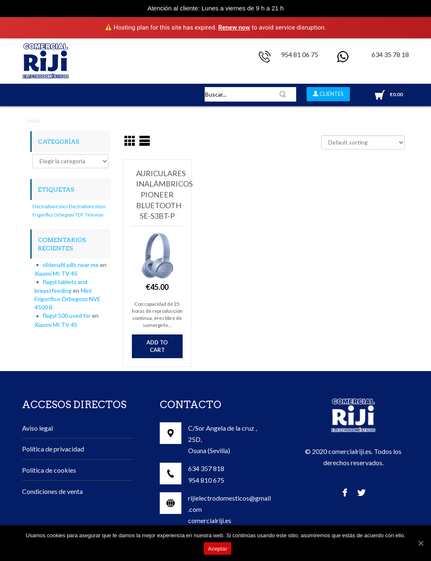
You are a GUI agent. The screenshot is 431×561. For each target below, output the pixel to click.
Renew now (234, 27)
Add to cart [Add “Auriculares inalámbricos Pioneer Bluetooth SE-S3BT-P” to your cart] (157, 346)
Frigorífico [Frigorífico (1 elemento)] (42, 214)
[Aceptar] (420, 543)
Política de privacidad (53, 449)
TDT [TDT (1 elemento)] (79, 214)
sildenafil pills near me (70, 264)
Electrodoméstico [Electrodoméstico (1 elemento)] (49, 206)
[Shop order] (363, 142)
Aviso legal (37, 428)
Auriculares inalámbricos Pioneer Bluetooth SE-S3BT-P (164, 195)
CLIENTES (331, 93)
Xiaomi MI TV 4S (56, 273)
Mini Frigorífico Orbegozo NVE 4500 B (68, 299)
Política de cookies (49, 470)
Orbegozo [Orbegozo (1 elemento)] (64, 214)
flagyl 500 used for (66, 315)
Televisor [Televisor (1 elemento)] (94, 214)
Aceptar (218, 549)
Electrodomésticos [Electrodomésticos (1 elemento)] (87, 206)
